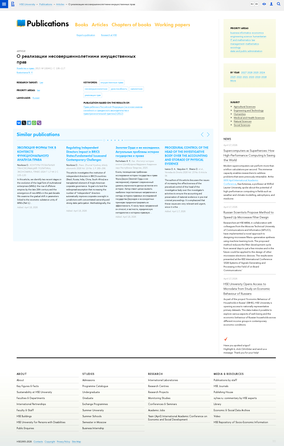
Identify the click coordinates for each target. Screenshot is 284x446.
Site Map (76, 441)
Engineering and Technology (249, 110)
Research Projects (158, 392)
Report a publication (86, 35)
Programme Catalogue (95, 386)
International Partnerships (31, 404)
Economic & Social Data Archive (232, 410)
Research (155, 374)
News (227, 139)
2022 (239, 77)
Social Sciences (242, 124)
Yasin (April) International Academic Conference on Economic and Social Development (177, 417)
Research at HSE (109, 35)
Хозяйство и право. (26, 68)
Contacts (38, 441)
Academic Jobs (156, 410)
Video (217, 416)
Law (41, 82)
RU (252, 4)
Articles (100, 24)
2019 (257, 77)
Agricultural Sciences (244, 106)
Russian (36, 98)
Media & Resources (229, 374)
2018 (264, 77)
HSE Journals (221, 386)
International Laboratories (163, 380)
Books (81, 24)
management (237, 43)
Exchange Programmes (95, 404)
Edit (274, 440)
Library (217, 404)
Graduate (87, 398)
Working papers (172, 24)
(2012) (112, 110)
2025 (256, 72)
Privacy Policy (63, 441)
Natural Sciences (242, 121)
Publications (48, 23)
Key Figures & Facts (28, 386)
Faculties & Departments (31, 398)
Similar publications (38, 134)
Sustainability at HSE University (34, 392)
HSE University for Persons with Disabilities (41, 422)
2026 (249, 72)
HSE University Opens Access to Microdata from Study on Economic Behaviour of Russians (247, 289)
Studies (88, 374)
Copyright (50, 441)
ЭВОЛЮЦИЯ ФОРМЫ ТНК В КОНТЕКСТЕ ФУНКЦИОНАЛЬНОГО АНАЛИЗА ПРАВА (36, 153)
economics (258, 32)
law (253, 40)
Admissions (88, 380)
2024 (262, 72)
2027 (244, 72)
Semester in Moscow (94, 422)
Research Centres (158, 386)
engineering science (241, 36)
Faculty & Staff (25, 410)
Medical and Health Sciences (249, 117)
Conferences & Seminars (162, 404)
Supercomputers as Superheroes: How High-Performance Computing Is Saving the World (249, 155)
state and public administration (246, 51)
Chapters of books (131, 24)
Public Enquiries (25, 428)
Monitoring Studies (159, 398)
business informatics (240, 32)
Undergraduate (91, 392)
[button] (104, 140)
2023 (233, 77)
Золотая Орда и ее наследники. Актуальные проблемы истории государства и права (138, 151)
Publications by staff (225, 380)
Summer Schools (91, 416)
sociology (235, 47)
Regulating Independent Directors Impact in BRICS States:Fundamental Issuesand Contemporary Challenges (86, 153)
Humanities (240, 114)
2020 (251, 77)
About (22, 374)
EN (256, 4)
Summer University (93, 410)
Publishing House (223, 392)
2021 (245, 77)
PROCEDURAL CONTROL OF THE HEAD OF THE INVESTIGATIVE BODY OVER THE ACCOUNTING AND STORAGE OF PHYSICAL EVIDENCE (186, 155)
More (233, 80)
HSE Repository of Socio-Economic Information (241, 422)
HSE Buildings (24, 416)
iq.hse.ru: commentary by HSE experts (235, 398)
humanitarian (259, 36)
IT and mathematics (240, 40)
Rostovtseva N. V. (25, 72)
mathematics (252, 43)
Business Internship (93, 428)
